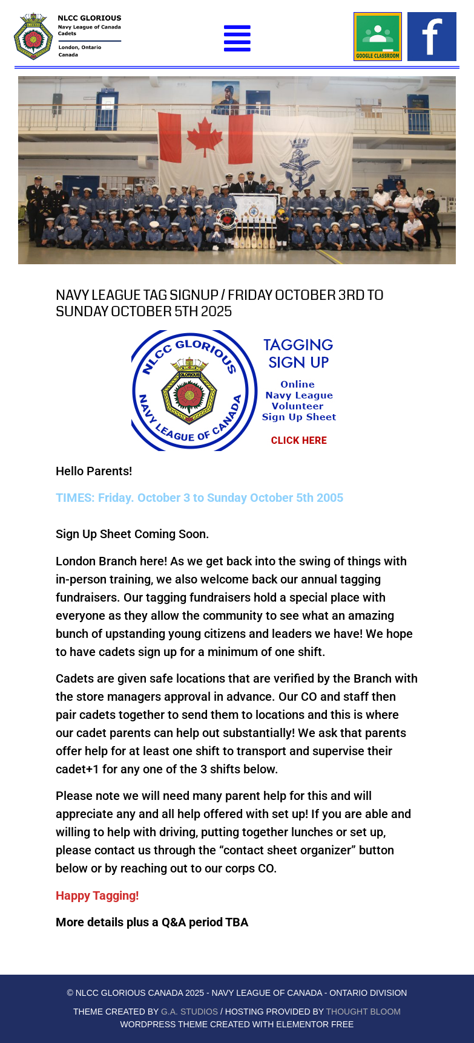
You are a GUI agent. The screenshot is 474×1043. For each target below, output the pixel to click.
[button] (237, 38)
